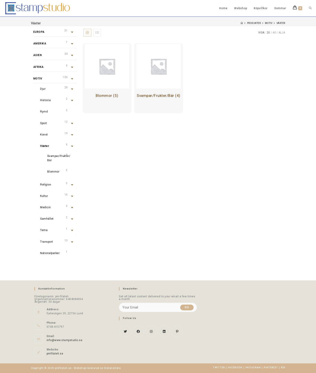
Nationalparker (50, 253)
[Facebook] (138, 331)
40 (274, 32)
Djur (42, 88)
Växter (44, 146)
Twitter (219, 368)
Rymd (44, 111)
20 (268, 32)
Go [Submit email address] (187, 307)
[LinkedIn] (164, 331)
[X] (125, 331)
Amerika (39, 43)
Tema (44, 230)
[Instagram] (151, 331)
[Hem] (242, 23)
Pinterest (271, 368)
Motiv (37, 78)
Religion (45, 184)
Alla (282, 32)
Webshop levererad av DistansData (97, 368)
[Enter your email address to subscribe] (158, 307)
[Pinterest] (177, 331)
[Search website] (310, 8)
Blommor (53, 171)
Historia (45, 100)
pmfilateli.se (55, 353)
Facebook (235, 368)
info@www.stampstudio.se (65, 340)
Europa (39, 31)
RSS (283, 368)
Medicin (45, 207)
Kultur (44, 196)
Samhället (47, 218)
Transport (46, 241)
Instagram (253, 368)
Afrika (38, 67)
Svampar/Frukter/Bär (58, 158)
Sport (43, 123)
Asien (37, 55)
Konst (44, 134)
